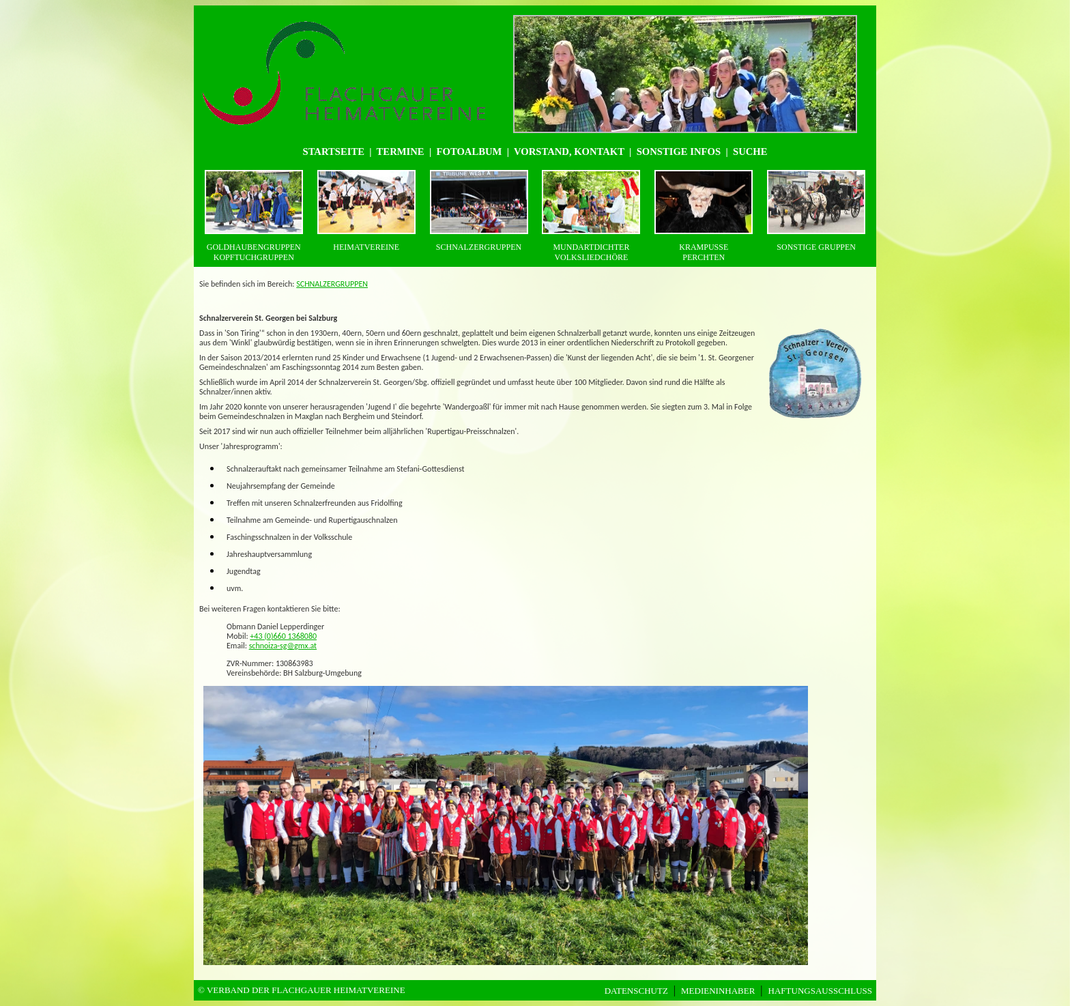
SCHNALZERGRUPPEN (332, 284)
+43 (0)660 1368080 (283, 636)
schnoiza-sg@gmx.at (283, 645)
